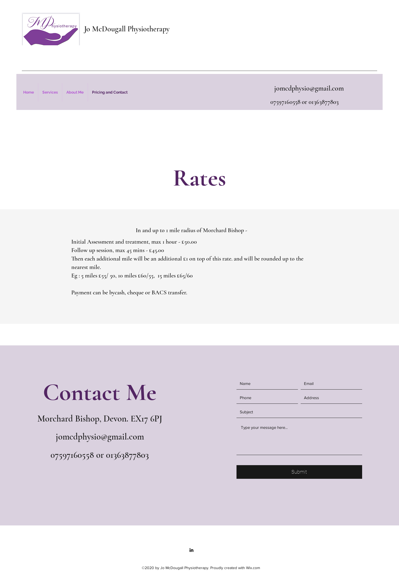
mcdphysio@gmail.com (103, 436)
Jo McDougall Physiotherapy (127, 29)
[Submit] (299, 472)
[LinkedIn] (191, 550)
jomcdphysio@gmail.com (309, 88)
